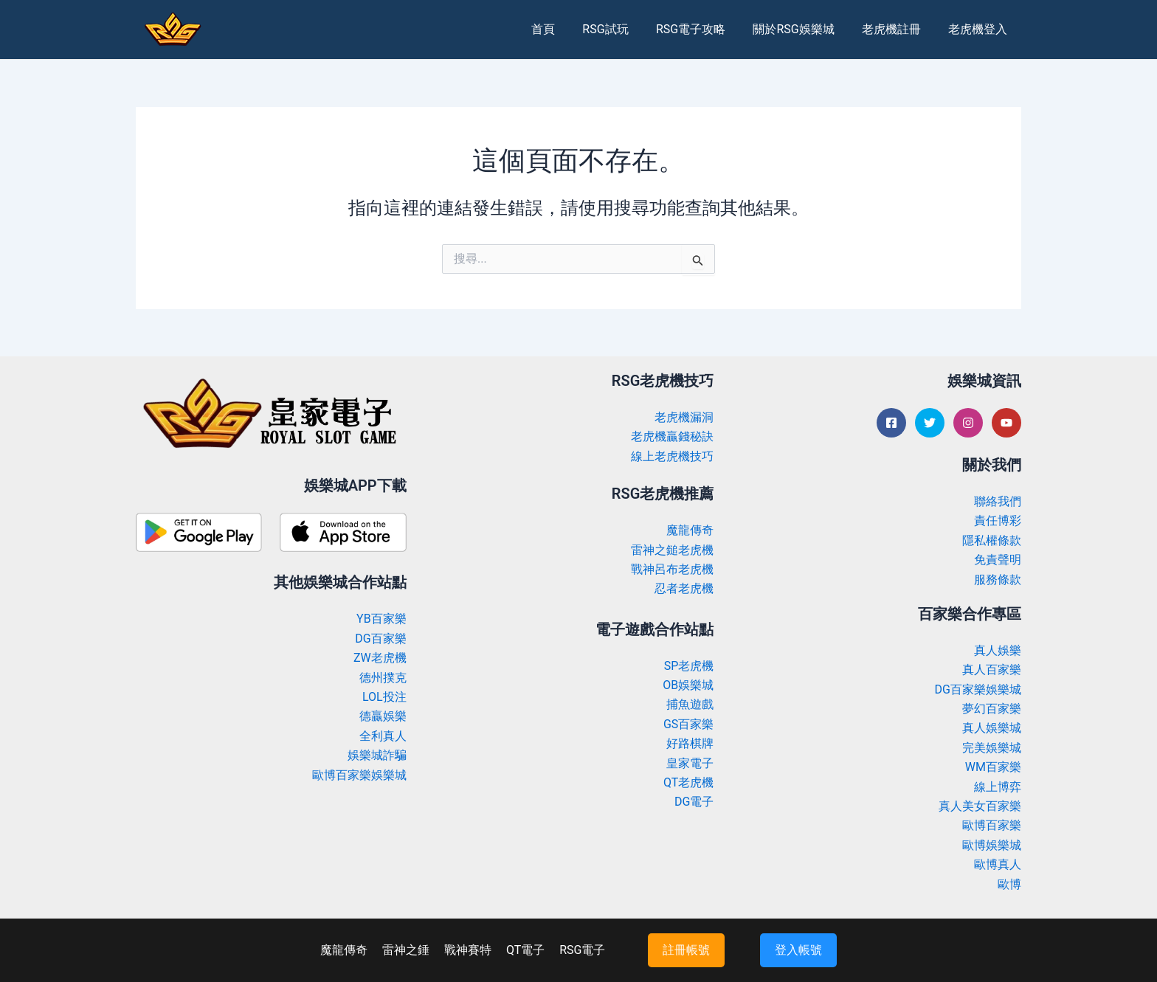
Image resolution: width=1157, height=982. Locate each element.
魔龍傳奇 (690, 530)
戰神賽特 (467, 950)
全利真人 (383, 736)
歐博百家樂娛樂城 (359, 775)
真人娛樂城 (991, 728)
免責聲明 (997, 560)
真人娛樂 (997, 650)
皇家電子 (690, 763)
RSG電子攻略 (704, 29)
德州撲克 (383, 678)
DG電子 (694, 802)
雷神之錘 (405, 950)
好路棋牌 (690, 743)
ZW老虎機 (380, 658)
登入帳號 (798, 950)
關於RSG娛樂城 (803, 29)
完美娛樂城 (991, 748)
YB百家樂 (381, 619)
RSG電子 (582, 950)
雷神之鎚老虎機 (672, 550)
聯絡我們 (997, 501)
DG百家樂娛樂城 (978, 689)
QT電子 (525, 950)
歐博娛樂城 (991, 845)
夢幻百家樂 (991, 709)
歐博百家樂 (991, 825)
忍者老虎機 (684, 588)
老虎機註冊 (897, 29)
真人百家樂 (991, 670)
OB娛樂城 (688, 685)
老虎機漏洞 (684, 417)
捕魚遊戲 (690, 704)
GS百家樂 (688, 724)
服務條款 (997, 580)
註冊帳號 (686, 950)
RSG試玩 (623, 29)
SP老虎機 (689, 666)
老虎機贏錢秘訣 (672, 436)
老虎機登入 (979, 29)
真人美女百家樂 (980, 806)
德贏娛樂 (383, 716)
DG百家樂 (380, 639)
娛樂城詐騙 (377, 755)
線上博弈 (997, 787)
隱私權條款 (991, 540)
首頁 (564, 29)
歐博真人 (997, 864)
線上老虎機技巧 (672, 456)
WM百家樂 (993, 767)
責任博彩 (997, 521)
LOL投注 (384, 697)
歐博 (1009, 884)
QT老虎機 (688, 782)
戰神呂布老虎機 (672, 569)
